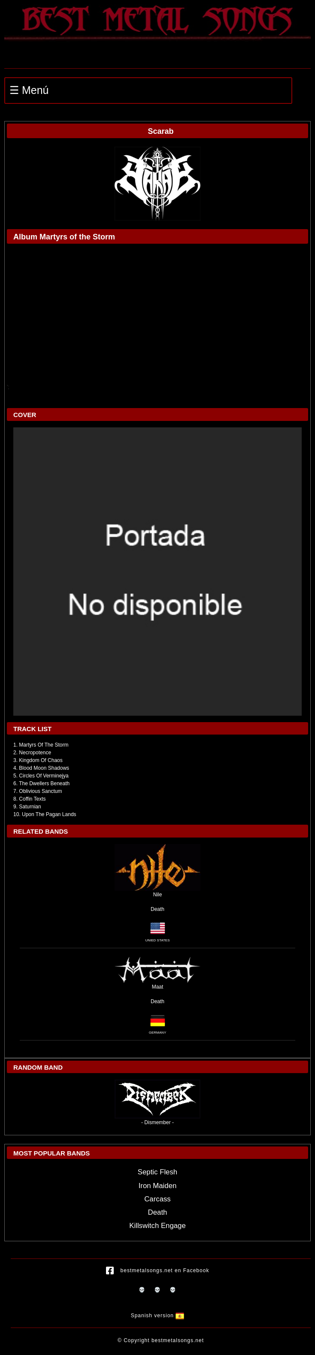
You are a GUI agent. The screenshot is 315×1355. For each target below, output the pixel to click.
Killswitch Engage (157, 1226)
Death (157, 909)
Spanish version (158, 1316)
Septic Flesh (157, 1172)
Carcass (157, 1199)
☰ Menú (28, 90)
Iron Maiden (158, 1186)
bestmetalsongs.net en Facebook (157, 1271)
